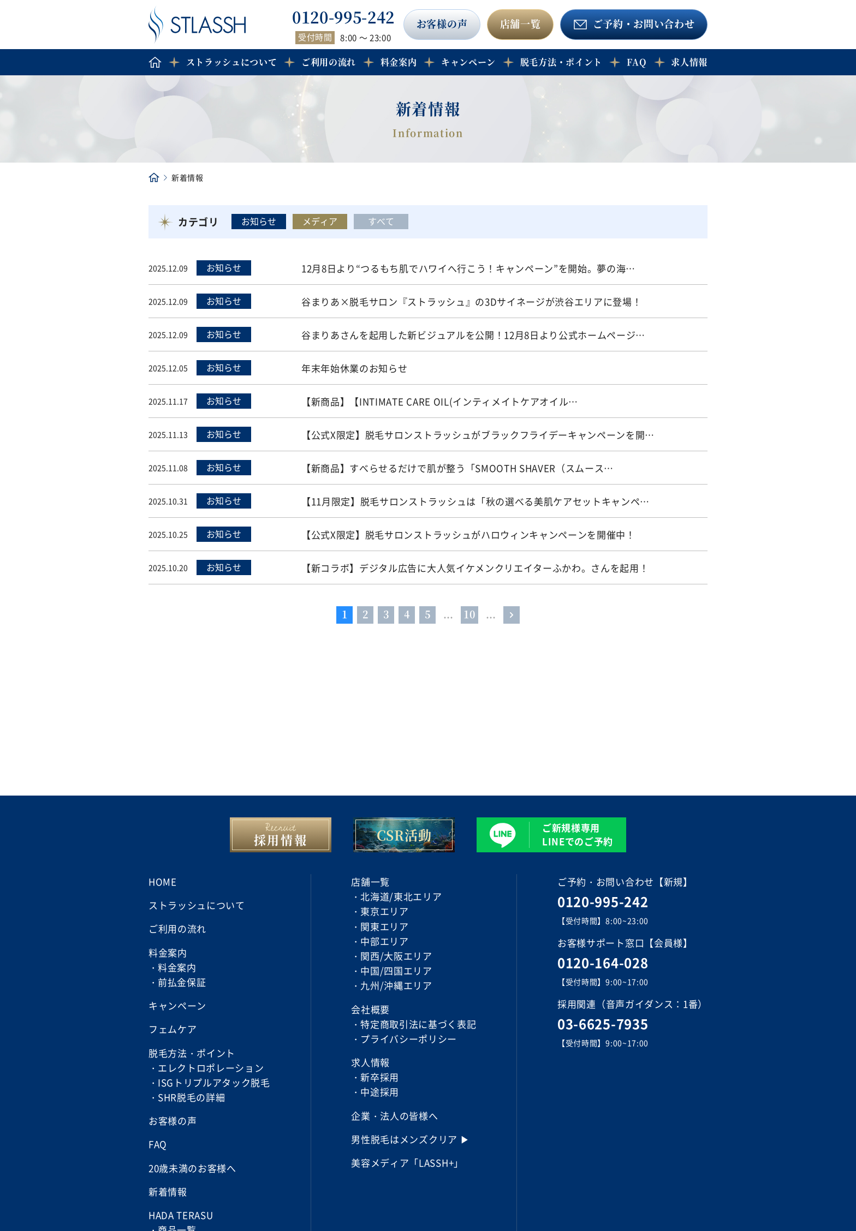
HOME (162, 881)
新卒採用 (379, 1077)
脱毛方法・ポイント (561, 62)
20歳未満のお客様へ (192, 1168)
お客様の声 (442, 23)
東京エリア (384, 911)
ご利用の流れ (328, 62)
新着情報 (167, 1191)
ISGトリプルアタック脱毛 (214, 1082)
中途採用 (379, 1091)
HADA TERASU (180, 1215)
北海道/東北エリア (401, 896)
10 (469, 614)
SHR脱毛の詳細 (191, 1097)
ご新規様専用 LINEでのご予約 (577, 834)
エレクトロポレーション (211, 1067)
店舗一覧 (520, 23)
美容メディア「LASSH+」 (407, 1162)
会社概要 (370, 1009)
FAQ (637, 62)
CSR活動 (404, 834)
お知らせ (258, 221)
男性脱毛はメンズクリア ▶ (410, 1139)
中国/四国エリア (396, 970)
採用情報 (281, 839)
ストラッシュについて (231, 62)
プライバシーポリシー (408, 1038)
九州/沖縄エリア (396, 985)
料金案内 (177, 967)
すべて (381, 221)
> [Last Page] (512, 614)
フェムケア (172, 1029)
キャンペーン (468, 62)
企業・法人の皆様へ (394, 1115)
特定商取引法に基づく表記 (418, 1024)
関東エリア (384, 926)
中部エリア (384, 941)
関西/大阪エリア (396, 956)
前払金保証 (182, 982)
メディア (319, 221)
